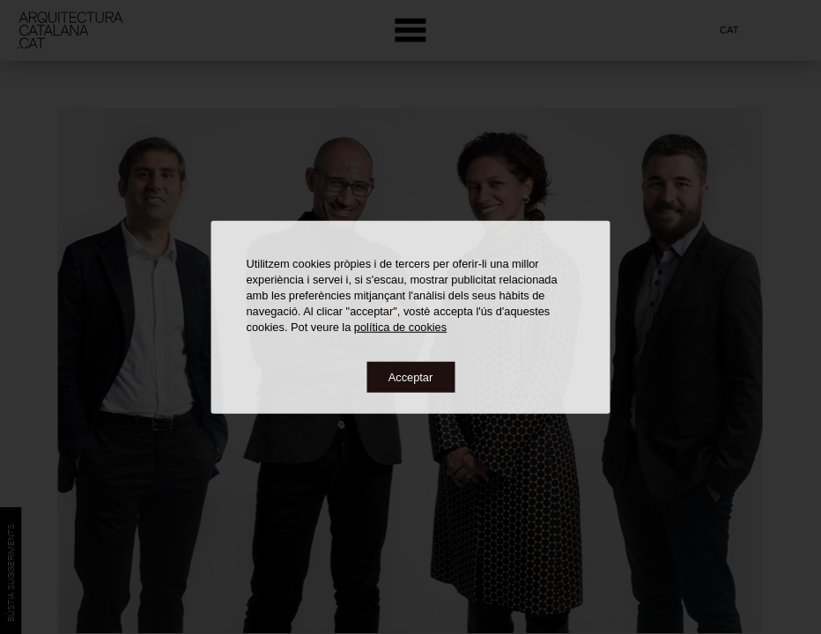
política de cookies (400, 326)
